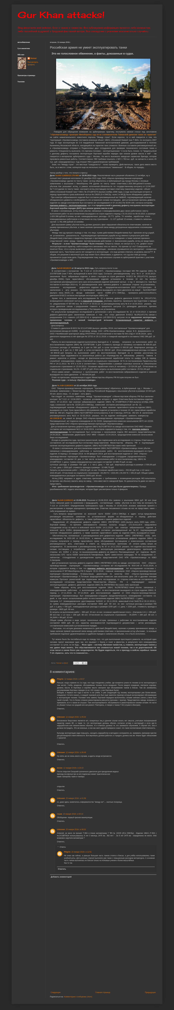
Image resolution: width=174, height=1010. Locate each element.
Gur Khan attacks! (61, 14)
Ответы (63, 847)
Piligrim (60, 679)
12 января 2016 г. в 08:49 (76, 752)
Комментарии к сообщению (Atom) (78, 997)
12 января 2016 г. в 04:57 (74, 679)
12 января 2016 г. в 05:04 (76, 717)
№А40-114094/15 (65, 500)
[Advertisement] (112, 967)
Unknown (61, 717)
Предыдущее (150, 992)
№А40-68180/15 (64, 268)
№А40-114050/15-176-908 (67, 175)
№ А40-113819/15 (65, 385)
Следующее (56, 992)
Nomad (33, 58)
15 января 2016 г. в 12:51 (81, 852)
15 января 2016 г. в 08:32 (76, 829)
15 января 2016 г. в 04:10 (73, 814)
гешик (59, 814)
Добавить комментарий (61, 877)
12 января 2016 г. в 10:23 (73, 768)
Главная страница (102, 992)
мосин (59, 768)
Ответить (60, 709)
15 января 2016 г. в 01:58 (76, 798)
